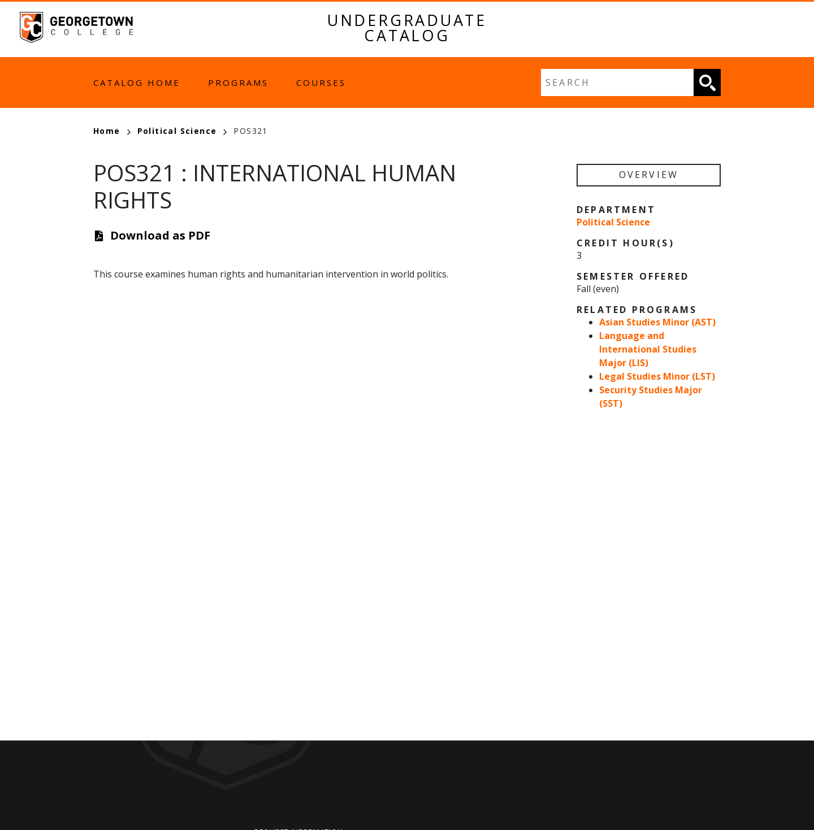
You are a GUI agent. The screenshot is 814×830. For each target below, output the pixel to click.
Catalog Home (136, 82)
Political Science (182, 130)
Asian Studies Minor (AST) (657, 322)
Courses (321, 82)
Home (112, 130)
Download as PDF (160, 235)
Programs (238, 82)
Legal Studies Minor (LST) (657, 376)
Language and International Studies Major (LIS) (647, 349)
